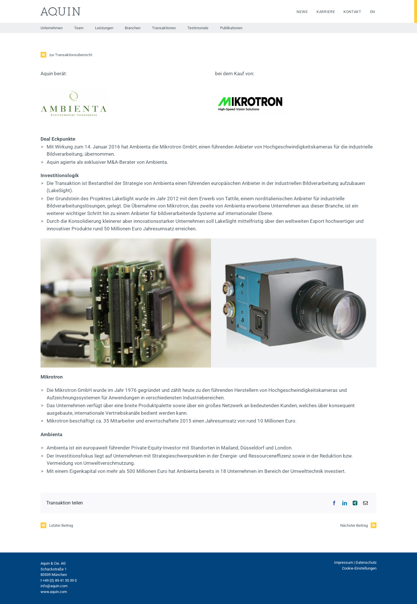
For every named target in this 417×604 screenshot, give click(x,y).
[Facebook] (334, 503)
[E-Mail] (365, 503)
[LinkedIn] (344, 503)
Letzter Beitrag (61, 525)
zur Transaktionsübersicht (70, 55)
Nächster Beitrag (354, 525)
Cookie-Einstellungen (359, 568)
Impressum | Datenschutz (355, 562)
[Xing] (355, 503)
